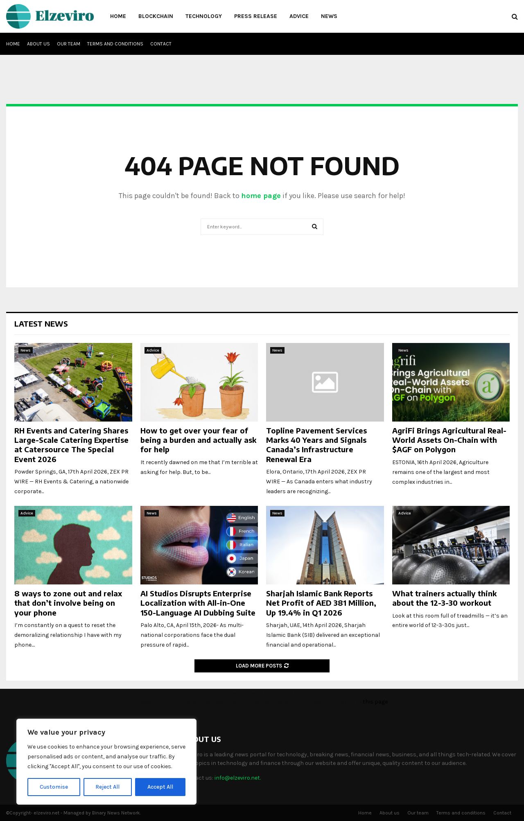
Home (118, 16)
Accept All (160, 786)
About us (38, 44)
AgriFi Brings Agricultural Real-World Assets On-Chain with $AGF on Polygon (449, 440)
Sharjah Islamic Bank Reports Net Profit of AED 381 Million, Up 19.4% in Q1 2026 (321, 603)
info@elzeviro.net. (238, 777)
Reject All (108, 786)
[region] (106, 762)
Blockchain (155, 16)
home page (261, 195)
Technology (203, 16)
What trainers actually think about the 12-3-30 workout (444, 598)
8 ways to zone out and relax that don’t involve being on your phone (68, 603)
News (329, 16)
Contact (161, 44)
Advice (299, 16)
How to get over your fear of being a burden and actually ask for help (198, 440)
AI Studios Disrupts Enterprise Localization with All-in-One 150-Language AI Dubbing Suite (197, 603)
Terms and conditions (115, 44)
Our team (68, 44)
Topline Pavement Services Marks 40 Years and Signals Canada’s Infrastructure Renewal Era (316, 445)
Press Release (255, 16)
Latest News (41, 323)
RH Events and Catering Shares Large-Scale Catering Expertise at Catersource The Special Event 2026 (71, 445)
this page (375, 701)
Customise (54, 786)
